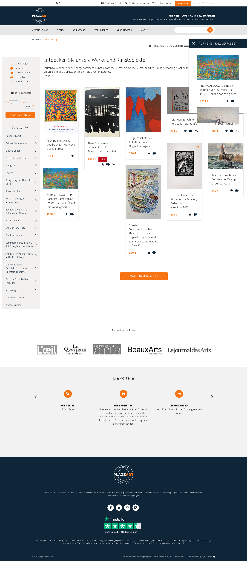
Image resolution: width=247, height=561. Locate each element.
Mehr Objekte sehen (144, 276)
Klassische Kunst (14, 191)
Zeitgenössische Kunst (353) (171, 543)
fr (194, 3)
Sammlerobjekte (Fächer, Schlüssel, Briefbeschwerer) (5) (108, 543)
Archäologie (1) (42, 540)
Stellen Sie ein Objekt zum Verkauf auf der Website (100, 492)
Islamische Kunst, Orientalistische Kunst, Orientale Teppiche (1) (164, 540)
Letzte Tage (22, 63)
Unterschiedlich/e (15, 297)
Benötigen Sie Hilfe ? (66, 492)
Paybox (203, 557)
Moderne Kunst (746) (72, 543)
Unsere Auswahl (24, 72)
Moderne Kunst (13, 135)
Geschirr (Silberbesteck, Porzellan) (18, 281)
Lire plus (48, 75)
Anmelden (183, 3)
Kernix (211, 557)
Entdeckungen (13, 150)
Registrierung (165, 3)
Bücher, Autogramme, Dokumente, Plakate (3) (70, 540)
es (211, 3)
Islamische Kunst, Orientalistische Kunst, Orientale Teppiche (17, 268)
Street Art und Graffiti (16, 158)
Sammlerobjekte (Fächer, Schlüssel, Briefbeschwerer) (20, 244)
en (199, 3)
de (203, 3)
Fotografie (11, 165)
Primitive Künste (14, 235)
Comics (9, 172)
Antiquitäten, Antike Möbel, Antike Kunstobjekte (19, 255)
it (207, 3)
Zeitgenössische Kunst (17, 143)
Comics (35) (97, 540)
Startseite (36, 39)
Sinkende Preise (24, 81)
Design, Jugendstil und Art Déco (19, 181)
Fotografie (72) (128, 540)
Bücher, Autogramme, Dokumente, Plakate (17, 211)
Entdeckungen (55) (112, 540)
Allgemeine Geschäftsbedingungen (123, 495)
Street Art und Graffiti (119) (146, 543)
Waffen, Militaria (13, 304)
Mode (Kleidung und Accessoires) (16, 200)
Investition (21, 77)
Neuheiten (21, 68)
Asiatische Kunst (14, 220)
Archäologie (12, 290)
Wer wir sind (49, 492)
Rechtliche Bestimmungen (190, 492)
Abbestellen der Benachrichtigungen (161, 492)
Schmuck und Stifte (16, 227)
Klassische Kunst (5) (202, 540)
